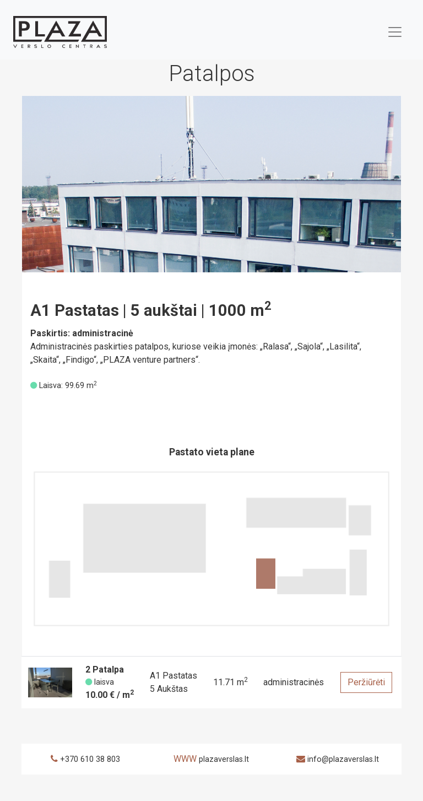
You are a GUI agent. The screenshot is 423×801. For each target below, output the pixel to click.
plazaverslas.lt (224, 759)
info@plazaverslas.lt (343, 759)
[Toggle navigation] (395, 31)
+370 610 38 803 (90, 759)
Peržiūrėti (366, 682)
